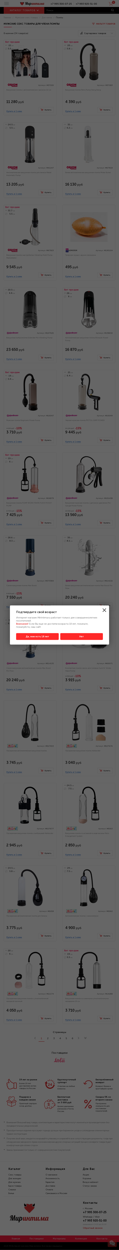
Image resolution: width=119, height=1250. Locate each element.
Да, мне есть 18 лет (37, 636)
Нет (81, 636)
